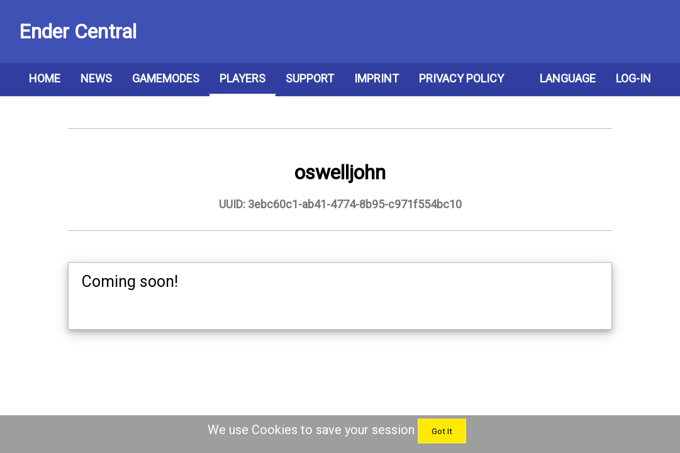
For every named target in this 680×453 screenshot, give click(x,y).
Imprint (376, 78)
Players (242, 78)
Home (44, 78)
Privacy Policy (461, 78)
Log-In (633, 78)
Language (568, 78)
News (96, 78)
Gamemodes (165, 78)
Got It (442, 431)
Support (310, 78)
